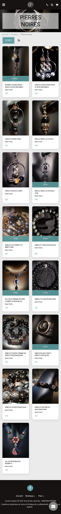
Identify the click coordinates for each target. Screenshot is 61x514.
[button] (3, 5)
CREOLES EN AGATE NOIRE (13, 139)
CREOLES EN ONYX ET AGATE (13, 191)
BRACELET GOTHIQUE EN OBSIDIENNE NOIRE (42, 408)
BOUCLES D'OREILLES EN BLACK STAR (44, 192)
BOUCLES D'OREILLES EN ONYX (44, 139)
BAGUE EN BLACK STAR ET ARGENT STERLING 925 (43, 354)
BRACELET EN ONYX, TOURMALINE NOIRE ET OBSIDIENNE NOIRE (15, 354)
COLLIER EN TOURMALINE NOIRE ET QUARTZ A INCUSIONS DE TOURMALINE (15, 300)
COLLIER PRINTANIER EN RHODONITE (12, 462)
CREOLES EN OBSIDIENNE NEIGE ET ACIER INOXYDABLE (45, 86)
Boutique (14, 34)
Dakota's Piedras (9, 90)
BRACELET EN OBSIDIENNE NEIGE (45, 245)
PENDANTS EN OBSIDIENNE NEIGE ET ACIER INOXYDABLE (14, 86)
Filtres (8, 40)
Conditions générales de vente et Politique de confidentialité (24, 504)
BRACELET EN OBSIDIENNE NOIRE (45, 299)
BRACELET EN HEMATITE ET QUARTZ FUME (14, 246)
